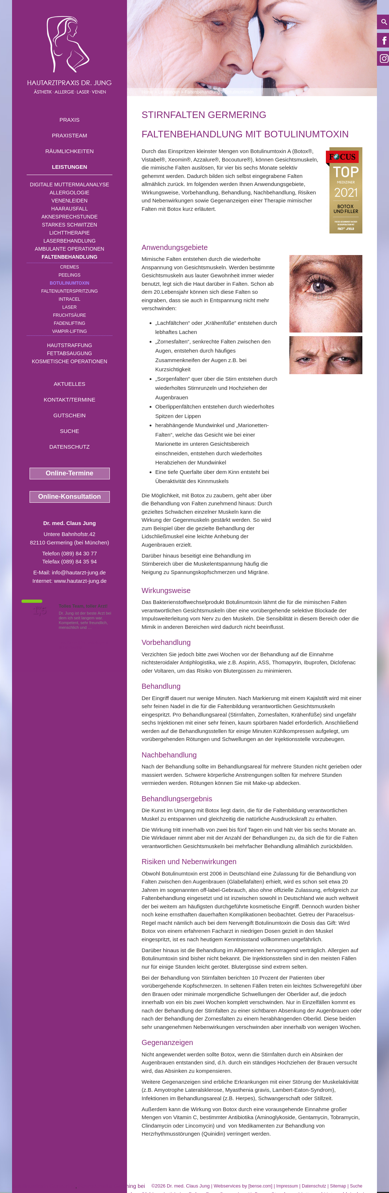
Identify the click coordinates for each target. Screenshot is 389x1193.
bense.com (260, 1186)
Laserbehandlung (69, 241)
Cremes (69, 267)
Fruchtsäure (69, 315)
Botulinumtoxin (69, 283)
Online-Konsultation (69, 496)
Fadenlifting (69, 323)
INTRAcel (69, 299)
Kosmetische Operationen (69, 361)
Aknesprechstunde (69, 217)
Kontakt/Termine (69, 399)
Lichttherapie (69, 233)
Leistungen (69, 167)
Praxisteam (69, 135)
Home (147, 92)
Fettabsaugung (69, 353)
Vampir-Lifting (69, 331)
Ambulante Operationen (69, 249)
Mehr (97, 627)
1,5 (39, 610)
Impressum (287, 1186)
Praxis (69, 120)
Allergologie (69, 192)
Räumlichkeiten (69, 151)
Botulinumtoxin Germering (43, 1186)
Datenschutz (69, 447)
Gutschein (69, 415)
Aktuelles (69, 384)
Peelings (69, 275)
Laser (69, 307)
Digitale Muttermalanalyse (69, 184)
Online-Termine (69, 473)
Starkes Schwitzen (69, 225)
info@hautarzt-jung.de (79, 572)
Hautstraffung (69, 345)
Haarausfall (69, 209)
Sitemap (338, 1186)
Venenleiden (69, 201)
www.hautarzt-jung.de (80, 581)
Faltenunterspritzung (69, 291)
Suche (69, 431)
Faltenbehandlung (69, 257)
